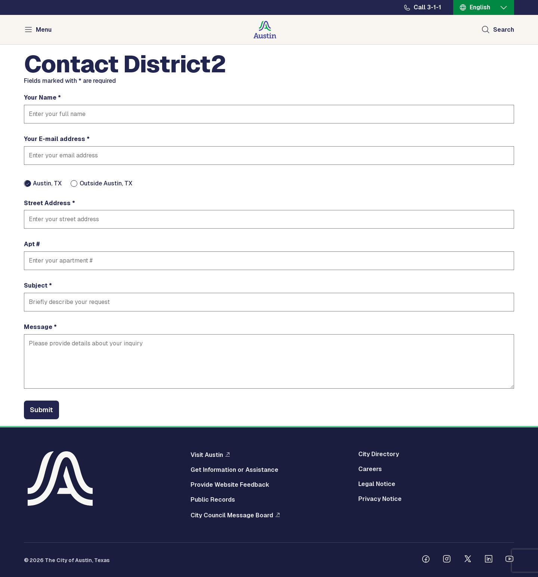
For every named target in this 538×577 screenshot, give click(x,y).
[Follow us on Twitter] (467, 560)
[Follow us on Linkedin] (488, 560)
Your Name (40, 97)
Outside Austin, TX (106, 183)
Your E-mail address (54, 139)
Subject (35, 285)
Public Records (213, 500)
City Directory (378, 454)
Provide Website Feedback (230, 485)
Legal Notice (376, 484)
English (480, 7)
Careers (370, 469)
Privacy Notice (380, 499)
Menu (44, 30)
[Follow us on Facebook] (425, 560)
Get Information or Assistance (234, 470)
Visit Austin (207, 454)
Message (38, 327)
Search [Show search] (503, 30)
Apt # (32, 244)
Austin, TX (47, 183)
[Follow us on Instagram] (446, 560)
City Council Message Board (232, 515)
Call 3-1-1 (427, 7)
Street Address (47, 203)
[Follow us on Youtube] (509, 560)
